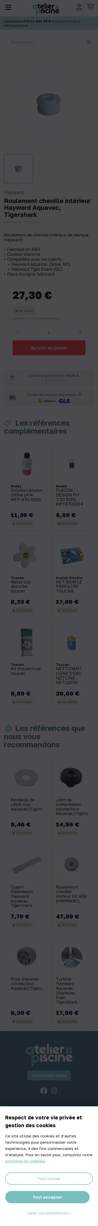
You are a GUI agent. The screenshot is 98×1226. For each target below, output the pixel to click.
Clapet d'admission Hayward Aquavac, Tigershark (22, 896)
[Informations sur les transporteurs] (80, 394)
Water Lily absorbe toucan (21, 587)
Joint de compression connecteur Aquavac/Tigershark (72, 807)
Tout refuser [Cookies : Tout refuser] (49, 1178)
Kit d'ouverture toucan (26, 671)
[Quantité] (49, 332)
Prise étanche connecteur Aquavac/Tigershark (26, 984)
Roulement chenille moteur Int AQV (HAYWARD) (71, 894)
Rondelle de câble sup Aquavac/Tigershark (26, 805)
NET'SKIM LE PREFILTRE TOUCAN (69, 587)
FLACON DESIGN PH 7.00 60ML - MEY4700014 (69, 497)
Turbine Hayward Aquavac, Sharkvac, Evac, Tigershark (66, 991)
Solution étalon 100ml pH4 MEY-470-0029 (26, 495)
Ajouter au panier (49, 347)
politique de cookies (24, 1161)
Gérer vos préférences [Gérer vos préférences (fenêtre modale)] (48, 1213)
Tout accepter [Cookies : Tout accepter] (47, 1197)
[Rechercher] (49, 42)
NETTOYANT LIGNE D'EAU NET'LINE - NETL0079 (69, 676)
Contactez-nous (49, 1075)
